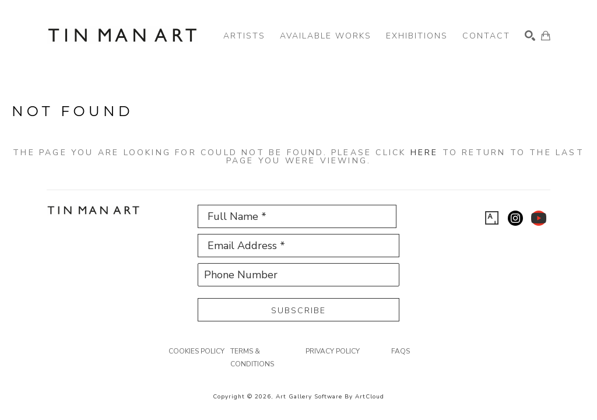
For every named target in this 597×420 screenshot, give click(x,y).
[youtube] (538, 218)
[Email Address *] (298, 245)
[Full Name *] (297, 216)
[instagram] (515, 218)
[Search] (530, 35)
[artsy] (492, 218)
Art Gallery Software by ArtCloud (330, 397)
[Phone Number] (298, 274)
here (424, 152)
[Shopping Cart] (545, 35)
